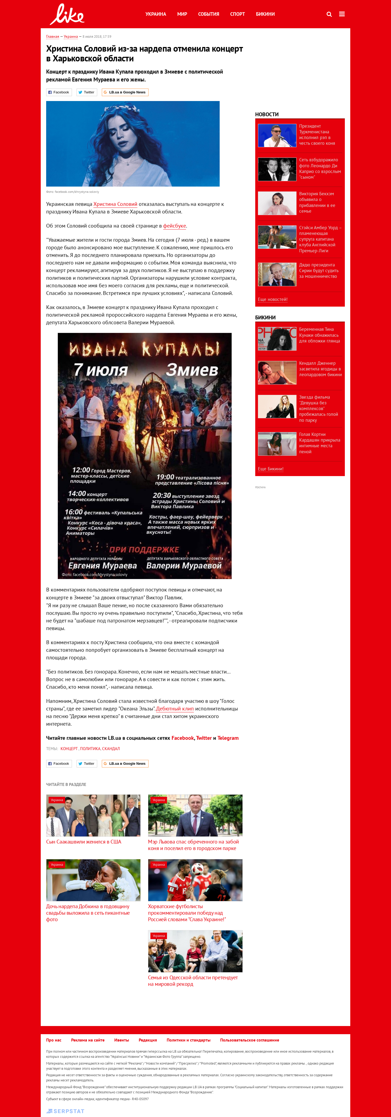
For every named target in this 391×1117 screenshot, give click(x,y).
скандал (111, 748)
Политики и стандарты (188, 1040)
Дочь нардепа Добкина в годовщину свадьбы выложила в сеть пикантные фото (88, 913)
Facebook (183, 737)
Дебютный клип (175, 708)
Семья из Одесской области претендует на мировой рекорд (193, 980)
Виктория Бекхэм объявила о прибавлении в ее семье (317, 202)
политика (90, 748)
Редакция (148, 1040)
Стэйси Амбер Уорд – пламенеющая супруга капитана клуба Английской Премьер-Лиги (320, 239)
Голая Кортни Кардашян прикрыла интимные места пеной (319, 443)
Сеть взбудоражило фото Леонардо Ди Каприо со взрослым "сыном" (320, 168)
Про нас (53, 1040)
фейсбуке (174, 225)
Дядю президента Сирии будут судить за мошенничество (318, 270)
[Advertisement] (91, 968)
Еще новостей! (273, 299)
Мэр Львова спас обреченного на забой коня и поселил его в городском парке (193, 845)
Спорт (237, 14)
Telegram (228, 737)
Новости (267, 114)
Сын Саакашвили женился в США (83, 841)
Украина (156, 14)
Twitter (204, 737)
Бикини (265, 14)
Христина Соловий (115, 203)
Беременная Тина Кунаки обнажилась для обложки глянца (319, 335)
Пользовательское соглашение (249, 1040)
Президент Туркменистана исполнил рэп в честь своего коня (317, 134)
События (208, 14)
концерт (69, 748)
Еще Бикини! (270, 469)
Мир (182, 14)
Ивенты (121, 1040)
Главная (52, 36)
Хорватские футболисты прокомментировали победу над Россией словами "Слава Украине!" (187, 913)
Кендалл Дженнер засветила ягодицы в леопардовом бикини (320, 369)
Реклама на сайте (88, 1040)
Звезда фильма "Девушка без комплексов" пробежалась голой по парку (318, 408)
